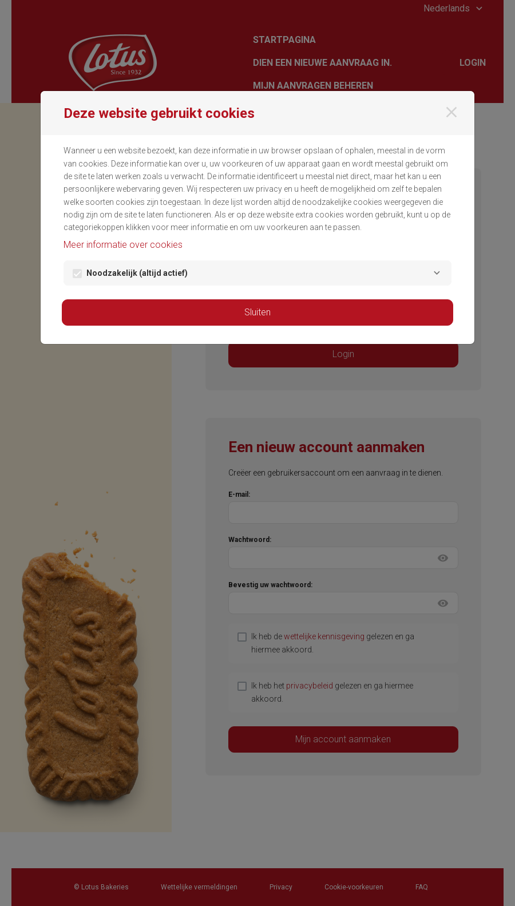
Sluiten (257, 312)
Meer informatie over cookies (123, 244)
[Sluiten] (451, 112)
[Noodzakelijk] (436, 273)
